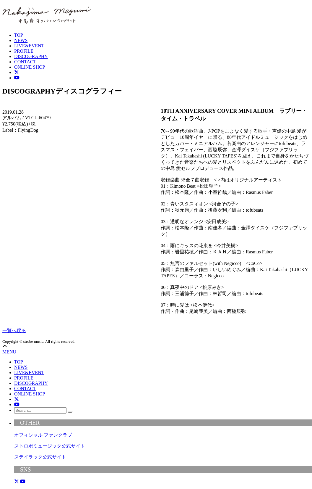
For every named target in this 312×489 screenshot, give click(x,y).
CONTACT (25, 61)
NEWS (20, 40)
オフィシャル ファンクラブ (43, 434)
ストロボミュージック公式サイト (49, 445)
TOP (18, 35)
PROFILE (23, 51)
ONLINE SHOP (29, 67)
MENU (9, 351)
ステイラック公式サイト (40, 456)
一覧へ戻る (14, 330)
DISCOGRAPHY (31, 56)
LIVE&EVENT (29, 45)
